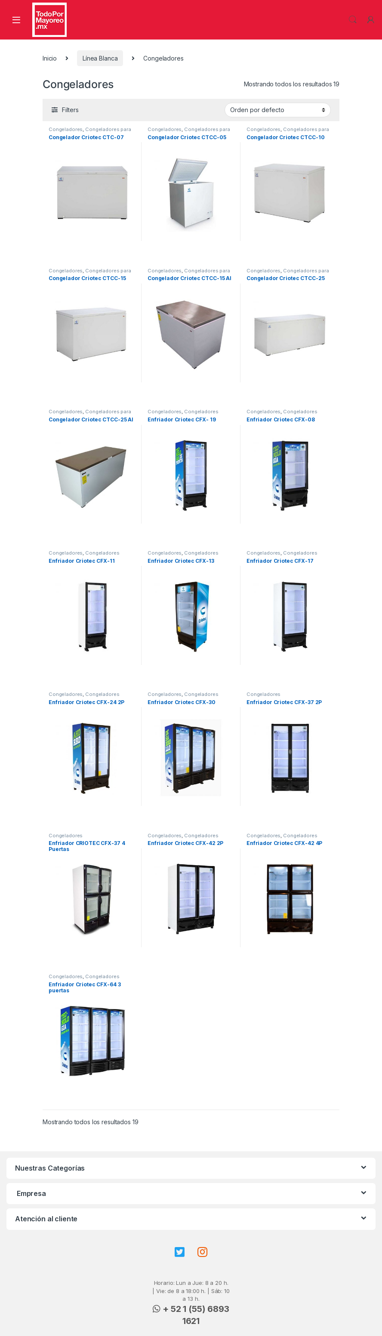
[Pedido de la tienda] (278, 110)
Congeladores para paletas (90, 131)
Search (352, 19)
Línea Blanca (100, 58)
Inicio (50, 58)
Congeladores (66, 129)
